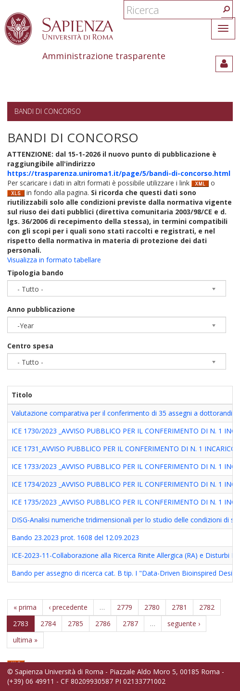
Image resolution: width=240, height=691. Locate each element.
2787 (130, 623)
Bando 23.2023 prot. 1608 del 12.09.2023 (75, 537)
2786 (103, 623)
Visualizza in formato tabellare (54, 259)
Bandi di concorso (47, 111)
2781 (179, 607)
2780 (152, 607)
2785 (75, 623)
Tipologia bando (35, 272)
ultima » (25, 639)
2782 (207, 607)
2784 (48, 623)
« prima (25, 607)
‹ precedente (68, 607)
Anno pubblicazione (41, 309)
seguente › (183, 623)
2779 (124, 607)
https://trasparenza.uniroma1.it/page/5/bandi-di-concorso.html (118, 173)
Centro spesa (30, 345)
